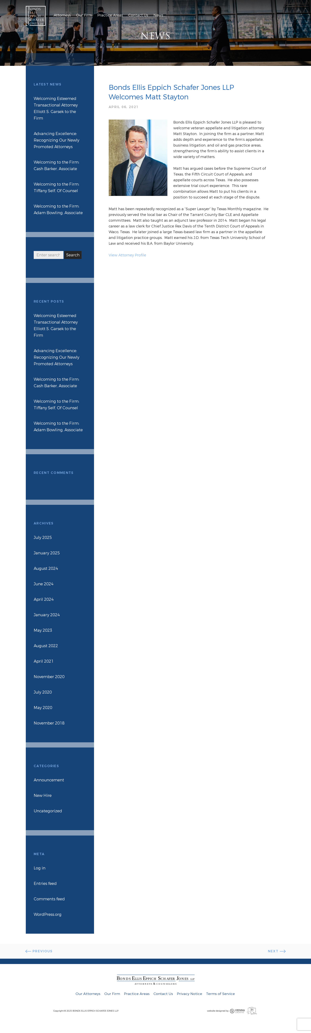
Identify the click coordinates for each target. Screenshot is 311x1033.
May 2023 (43, 630)
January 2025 (47, 553)
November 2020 (49, 676)
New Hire (43, 795)
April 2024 (44, 599)
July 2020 (43, 692)
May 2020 (43, 707)
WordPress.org (47, 914)
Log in (39, 868)
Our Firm (84, 15)
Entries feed (45, 883)
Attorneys (62, 15)
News (158, 15)
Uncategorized (48, 811)
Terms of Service (220, 994)
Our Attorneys (88, 994)
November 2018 (49, 723)
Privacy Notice (189, 994)
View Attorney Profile (127, 255)
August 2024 (46, 568)
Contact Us (138, 15)
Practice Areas (110, 15)
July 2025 (43, 537)
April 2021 (44, 661)
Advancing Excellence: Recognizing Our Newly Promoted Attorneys (56, 140)
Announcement (49, 780)
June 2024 (43, 584)
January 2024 (47, 615)
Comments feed (49, 899)
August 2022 (46, 646)
